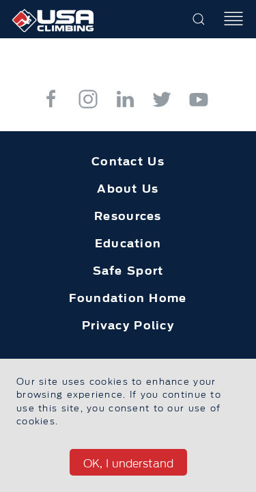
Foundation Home (127, 298)
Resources (128, 216)
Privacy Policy (128, 325)
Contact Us (128, 161)
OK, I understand (128, 463)
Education (128, 243)
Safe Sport (128, 270)
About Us (127, 188)
